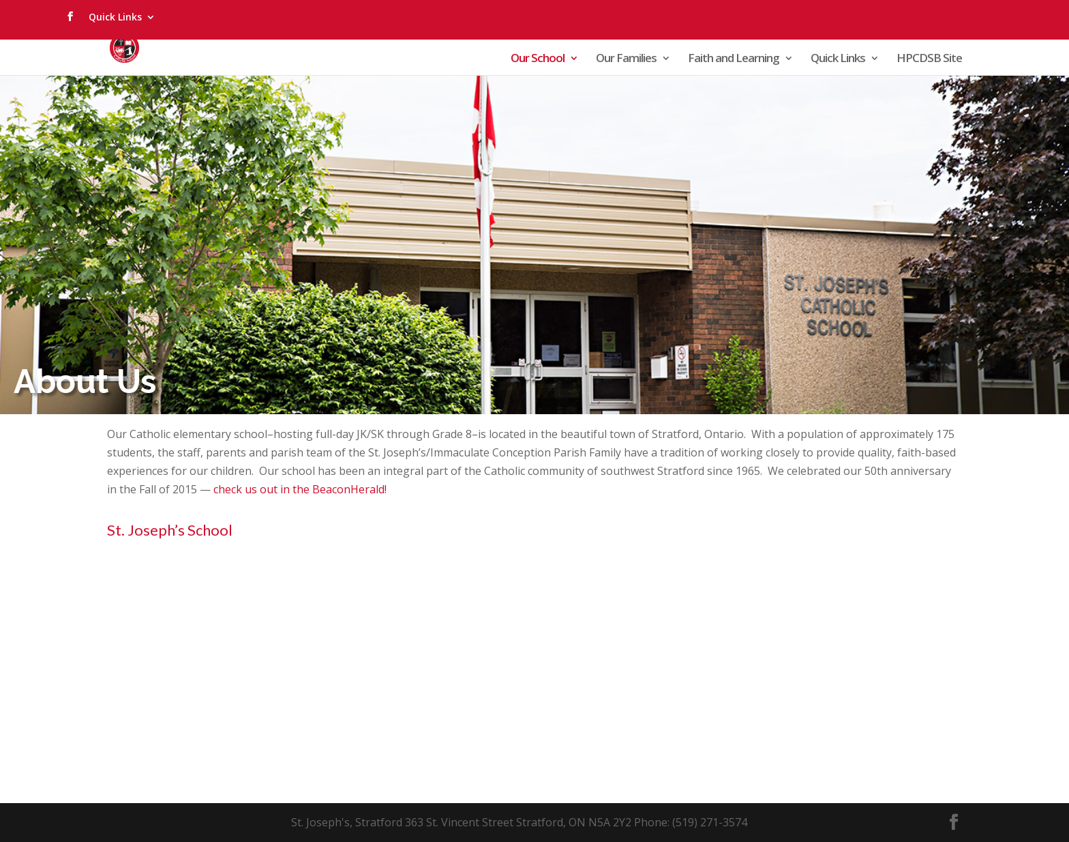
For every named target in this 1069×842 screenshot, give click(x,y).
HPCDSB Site (929, 59)
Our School (537, 59)
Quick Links (115, 16)
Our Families (626, 59)
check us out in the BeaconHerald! (300, 489)
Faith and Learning (733, 59)
